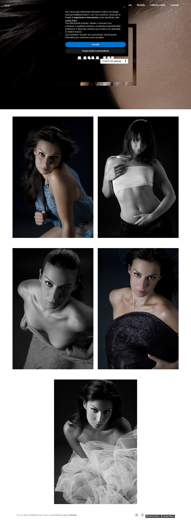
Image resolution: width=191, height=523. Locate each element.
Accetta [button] (95, 276)
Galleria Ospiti (157, 5)
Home (117, 5)
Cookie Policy (168, 516)
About (129, 5)
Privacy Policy (153, 516)
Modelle (141, 5)
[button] (124, 239)
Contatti (174, 5)
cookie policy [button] (71, 252)
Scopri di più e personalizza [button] (95, 283)
